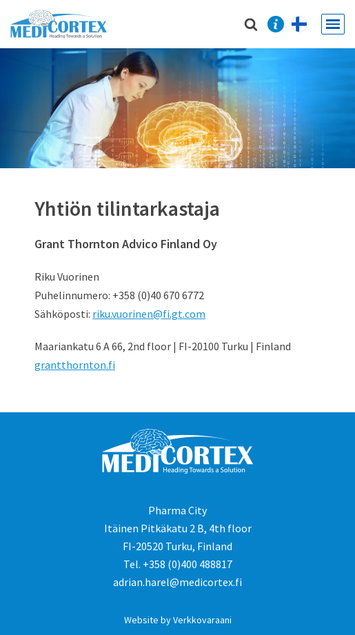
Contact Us (275, 24)
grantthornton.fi (74, 365)
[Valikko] (333, 24)
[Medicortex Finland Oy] (62, 24)
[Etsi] (251, 24)
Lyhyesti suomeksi (306, 24)
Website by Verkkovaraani (178, 620)
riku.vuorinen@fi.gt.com (148, 314)
